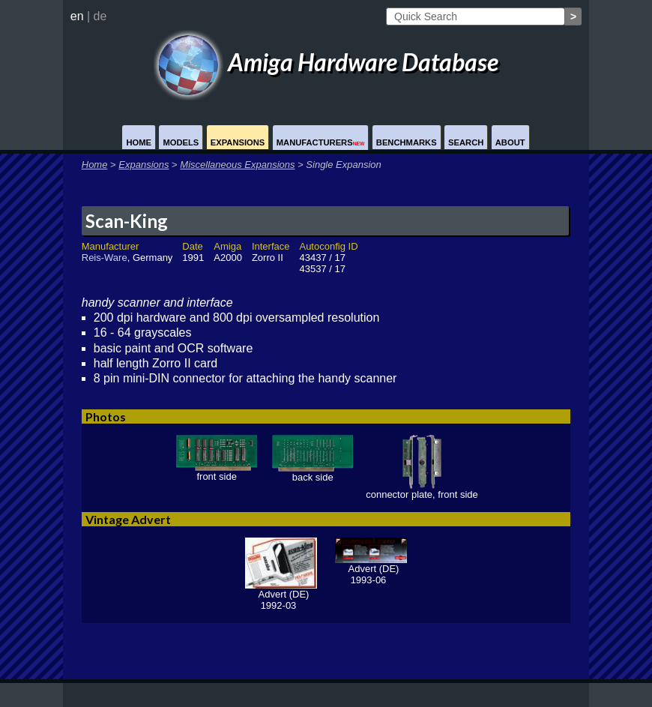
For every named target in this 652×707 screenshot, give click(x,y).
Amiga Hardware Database (326, 61)
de (100, 16)
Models (181, 142)
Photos (105, 416)
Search (465, 142)
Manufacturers (321, 142)
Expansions (238, 142)
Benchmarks (406, 142)
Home (138, 142)
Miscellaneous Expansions (237, 164)
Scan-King (126, 221)
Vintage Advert (128, 519)
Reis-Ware (104, 257)
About (510, 142)
